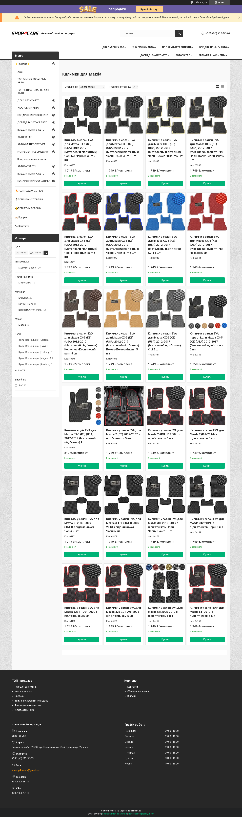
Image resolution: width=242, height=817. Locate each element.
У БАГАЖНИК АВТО (143, 47)
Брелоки (19, 696)
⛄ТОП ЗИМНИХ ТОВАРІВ (29, 199)
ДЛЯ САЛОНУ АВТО (113, 47)
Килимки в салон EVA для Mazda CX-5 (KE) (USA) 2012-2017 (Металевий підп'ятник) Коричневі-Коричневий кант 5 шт (80, 343)
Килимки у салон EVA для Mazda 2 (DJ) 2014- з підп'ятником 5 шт (207, 434)
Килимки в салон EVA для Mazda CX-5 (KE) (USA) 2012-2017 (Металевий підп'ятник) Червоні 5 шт (206, 244)
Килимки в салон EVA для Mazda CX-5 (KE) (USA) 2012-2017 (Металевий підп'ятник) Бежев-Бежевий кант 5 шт (122, 343)
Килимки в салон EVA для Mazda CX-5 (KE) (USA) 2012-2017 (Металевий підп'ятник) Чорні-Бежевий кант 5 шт (165, 148)
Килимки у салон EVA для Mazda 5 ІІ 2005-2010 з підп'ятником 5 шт (165, 611)
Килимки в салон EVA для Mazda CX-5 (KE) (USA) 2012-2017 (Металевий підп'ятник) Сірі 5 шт (164, 341)
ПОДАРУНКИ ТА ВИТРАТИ (176, 47)
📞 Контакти (22, 226)
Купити (82, 183)
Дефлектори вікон (25, 710)
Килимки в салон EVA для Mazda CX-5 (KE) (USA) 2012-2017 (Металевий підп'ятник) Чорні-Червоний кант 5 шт (80, 246)
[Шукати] (179, 33)
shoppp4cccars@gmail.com (26, 770)
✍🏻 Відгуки (21, 217)
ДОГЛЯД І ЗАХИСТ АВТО (153, 55)
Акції (20, 72)
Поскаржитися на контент (114, 814)
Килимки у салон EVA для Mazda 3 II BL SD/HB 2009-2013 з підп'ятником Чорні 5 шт (123, 525)
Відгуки (131, 696)
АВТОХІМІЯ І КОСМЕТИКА (213, 55)
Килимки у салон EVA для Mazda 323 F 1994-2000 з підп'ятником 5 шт (81, 611)
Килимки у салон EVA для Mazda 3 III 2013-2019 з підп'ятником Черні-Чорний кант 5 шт (165, 525)
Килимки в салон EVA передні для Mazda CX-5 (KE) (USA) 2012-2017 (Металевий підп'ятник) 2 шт (206, 341)
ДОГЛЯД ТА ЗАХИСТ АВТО (32, 122)
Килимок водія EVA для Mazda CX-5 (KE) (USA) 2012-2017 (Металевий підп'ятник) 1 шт (80, 436)
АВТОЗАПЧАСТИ (26, 166)
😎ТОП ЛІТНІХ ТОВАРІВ (28, 208)
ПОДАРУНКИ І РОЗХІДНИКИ (32, 115)
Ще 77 (21, 370)
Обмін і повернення (138, 691)
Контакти (132, 686)
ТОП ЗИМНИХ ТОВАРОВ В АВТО (31, 81)
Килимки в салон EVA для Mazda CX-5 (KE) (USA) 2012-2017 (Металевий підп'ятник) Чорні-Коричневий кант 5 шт (207, 150)
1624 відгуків (200, 2)
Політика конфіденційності (141, 814)
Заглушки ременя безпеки (32, 159)
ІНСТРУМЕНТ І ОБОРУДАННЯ (33, 151)
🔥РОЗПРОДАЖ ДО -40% (29, 190)
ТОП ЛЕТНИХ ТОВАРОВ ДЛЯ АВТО (33, 92)
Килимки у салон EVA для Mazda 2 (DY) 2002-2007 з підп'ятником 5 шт (123, 434)
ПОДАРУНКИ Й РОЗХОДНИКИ (33, 181)
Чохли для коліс (23, 691)
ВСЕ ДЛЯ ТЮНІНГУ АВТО (213, 47)
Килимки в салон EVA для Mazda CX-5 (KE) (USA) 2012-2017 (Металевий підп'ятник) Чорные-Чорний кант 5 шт (80, 150)
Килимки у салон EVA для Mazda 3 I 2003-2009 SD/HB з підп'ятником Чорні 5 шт (81, 525)
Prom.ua (137, 811)
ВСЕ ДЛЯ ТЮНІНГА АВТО (31, 173)
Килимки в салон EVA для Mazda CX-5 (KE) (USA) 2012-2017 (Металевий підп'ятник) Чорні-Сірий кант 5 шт (122, 148)
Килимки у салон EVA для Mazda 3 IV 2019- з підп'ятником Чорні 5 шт (207, 523)
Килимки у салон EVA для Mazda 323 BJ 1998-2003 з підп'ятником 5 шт (123, 611)
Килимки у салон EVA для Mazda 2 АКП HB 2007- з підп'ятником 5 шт (165, 434)
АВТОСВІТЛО (183, 55)
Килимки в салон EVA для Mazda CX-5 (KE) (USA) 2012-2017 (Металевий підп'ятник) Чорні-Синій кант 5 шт (122, 244)
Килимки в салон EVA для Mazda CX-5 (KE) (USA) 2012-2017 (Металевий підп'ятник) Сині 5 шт (164, 244)
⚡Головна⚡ (22, 64)
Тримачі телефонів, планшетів (31, 700)
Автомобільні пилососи (28, 705)
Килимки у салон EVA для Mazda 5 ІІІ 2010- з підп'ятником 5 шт (207, 611)
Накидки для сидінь (26, 686)
